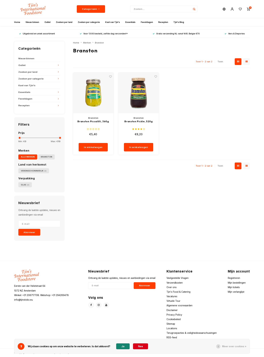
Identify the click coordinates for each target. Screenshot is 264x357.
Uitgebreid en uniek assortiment (37, 34)
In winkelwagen (93, 147)
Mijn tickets (234, 287)
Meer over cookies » (234, 346)
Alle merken (28, 157)
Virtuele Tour (173, 301)
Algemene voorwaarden (179, 306)
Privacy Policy (174, 315)
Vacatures (172, 297)
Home (17, 22)
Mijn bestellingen (237, 283)
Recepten (163, 22)
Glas (25, 185)
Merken (87, 43)
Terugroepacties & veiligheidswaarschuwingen (192, 333)
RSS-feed (172, 338)
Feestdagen (147, 22)
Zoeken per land (64, 22)
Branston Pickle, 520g (138, 122)
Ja (122, 346)
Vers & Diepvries (235, 34)
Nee (140, 346)
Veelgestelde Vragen (178, 278)
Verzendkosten (175, 283)
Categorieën (91, 9)
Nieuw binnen (32, 22)
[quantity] (94, 140)
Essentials (130, 22)
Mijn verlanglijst (236, 292)
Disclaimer (172, 310)
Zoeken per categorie (89, 22)
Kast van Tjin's (112, 22)
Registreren (234, 278)
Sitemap (171, 324)
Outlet (47, 22)
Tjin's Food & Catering (178, 292)
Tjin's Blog (178, 22)
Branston (46, 157)
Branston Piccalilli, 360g (93, 122)
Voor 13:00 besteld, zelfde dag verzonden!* (104, 34)
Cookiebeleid (174, 319)
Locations (172, 329)
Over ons (172, 287)
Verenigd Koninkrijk (33, 171)
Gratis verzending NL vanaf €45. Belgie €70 (176, 34)
